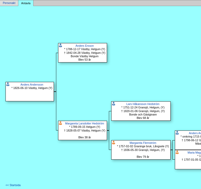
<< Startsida (12, 185)
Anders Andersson (31, 84)
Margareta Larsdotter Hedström (84, 123)
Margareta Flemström (143, 142)
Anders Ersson (84, 45)
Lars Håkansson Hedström (142, 104)
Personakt (9, 3)
